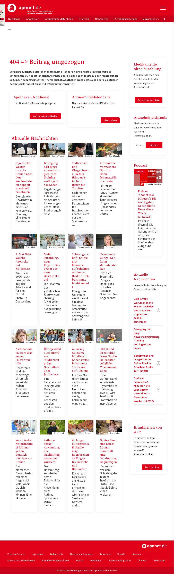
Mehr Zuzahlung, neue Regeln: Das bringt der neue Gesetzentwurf (52, 267)
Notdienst (14, 19)
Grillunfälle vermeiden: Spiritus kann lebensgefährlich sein (108, 172)
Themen (84, 19)
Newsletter (101, 19)
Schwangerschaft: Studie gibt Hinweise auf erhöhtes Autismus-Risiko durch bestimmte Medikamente (80, 270)
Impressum (37, 554)
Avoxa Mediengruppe (120, 560)
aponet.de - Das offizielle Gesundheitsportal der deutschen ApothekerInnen (30, 9)
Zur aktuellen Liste (149, 100)
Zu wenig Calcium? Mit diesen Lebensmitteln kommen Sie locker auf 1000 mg (80, 360)
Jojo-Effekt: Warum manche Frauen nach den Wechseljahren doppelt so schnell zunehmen (144, 310)
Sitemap (136, 554)
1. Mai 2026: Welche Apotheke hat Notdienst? (24, 261)
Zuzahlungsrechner (125, 19)
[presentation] (164, 18)
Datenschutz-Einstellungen (21, 560)
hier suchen (110, 120)
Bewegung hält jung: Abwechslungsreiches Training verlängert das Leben (52, 174)
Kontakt (121, 554)
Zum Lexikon (152, 467)
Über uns (142, 560)
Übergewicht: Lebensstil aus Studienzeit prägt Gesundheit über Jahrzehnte (52, 361)
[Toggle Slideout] (163, 7)
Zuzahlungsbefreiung (155, 19)
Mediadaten (96, 560)
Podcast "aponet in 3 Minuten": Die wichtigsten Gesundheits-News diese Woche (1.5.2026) (147, 204)
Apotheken (32, 19)
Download (105, 554)
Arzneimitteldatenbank (59, 19)
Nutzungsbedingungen (81, 554)
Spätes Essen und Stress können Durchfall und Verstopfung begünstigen (108, 451)
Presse (79, 560)
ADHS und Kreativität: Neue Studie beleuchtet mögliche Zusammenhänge (108, 360)
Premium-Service (16, 554)
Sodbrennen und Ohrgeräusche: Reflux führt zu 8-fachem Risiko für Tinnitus (80, 175)
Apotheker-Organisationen (55, 560)
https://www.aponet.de (154, 546)
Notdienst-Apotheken (45, 116)
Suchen (154, 145)
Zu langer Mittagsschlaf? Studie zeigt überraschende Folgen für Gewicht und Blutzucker (80, 454)
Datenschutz (56, 554)
